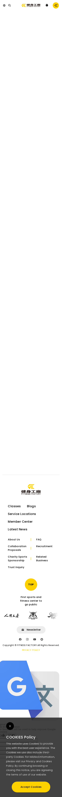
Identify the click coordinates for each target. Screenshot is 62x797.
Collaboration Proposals (17, 548)
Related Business (42, 558)
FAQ (38, 539)
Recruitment (44, 546)
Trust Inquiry (16, 567)
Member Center (20, 521)
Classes (14, 506)
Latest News (17, 529)
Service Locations (22, 514)
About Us (14, 539)
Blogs (31, 506)
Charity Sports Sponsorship (17, 558)
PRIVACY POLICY (31, 650)
